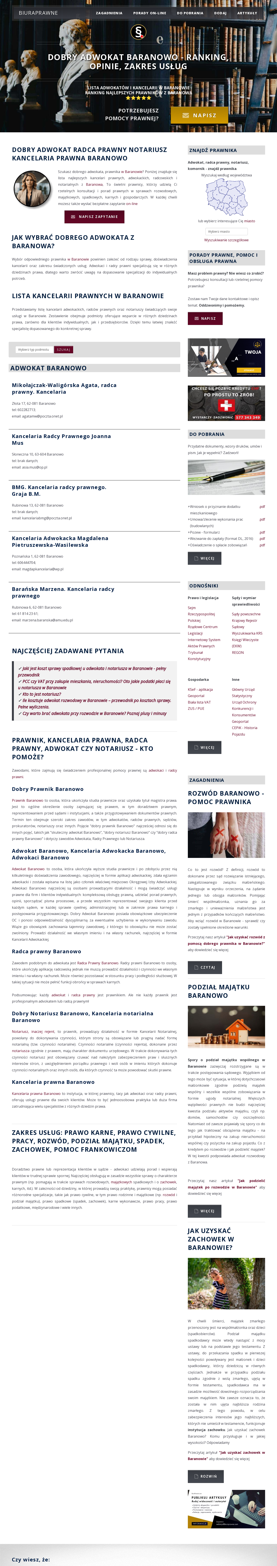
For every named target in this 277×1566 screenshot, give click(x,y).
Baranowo (107, 158)
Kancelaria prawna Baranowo (53, 1081)
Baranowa (94, 184)
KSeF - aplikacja (200, 689)
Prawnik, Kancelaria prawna (66, 740)
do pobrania (190, 13)
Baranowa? (33, 246)
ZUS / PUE (196, 708)
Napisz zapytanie (98, 216)
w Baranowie (131, 171)
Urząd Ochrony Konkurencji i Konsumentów (244, 708)
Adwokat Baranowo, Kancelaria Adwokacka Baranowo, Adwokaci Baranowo (89, 854)
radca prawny (83, 995)
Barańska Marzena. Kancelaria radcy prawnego (63, 592)
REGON (238, 652)
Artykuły (247, 13)
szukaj (63, 349)
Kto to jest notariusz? (42, 694)
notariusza (20, 1050)
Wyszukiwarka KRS (247, 633)
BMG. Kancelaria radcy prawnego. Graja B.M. (59, 490)
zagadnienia (109, 13)
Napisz (205, 115)
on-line (132, 203)
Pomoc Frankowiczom (95, 1149)
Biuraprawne (38, 12)
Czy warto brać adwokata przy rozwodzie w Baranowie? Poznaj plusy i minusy (94, 713)
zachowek (31, 1149)
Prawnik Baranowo (27, 800)
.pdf (262, 506)
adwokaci (156, 770)
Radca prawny (100, 149)
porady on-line (149, 13)
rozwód (52, 1141)
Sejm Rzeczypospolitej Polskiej (201, 614)
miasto (249, 221)
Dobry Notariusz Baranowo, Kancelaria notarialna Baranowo (82, 1017)
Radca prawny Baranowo (46, 951)
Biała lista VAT (199, 702)
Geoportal (196, 695)
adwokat (58, 995)
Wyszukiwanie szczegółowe (226, 240)
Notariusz (148, 149)
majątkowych (121, 1182)
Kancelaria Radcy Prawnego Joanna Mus (61, 439)
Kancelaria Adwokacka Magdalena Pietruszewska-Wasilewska (60, 541)
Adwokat (54, 149)
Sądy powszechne (246, 614)
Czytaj (208, 967)
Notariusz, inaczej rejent (33, 1031)
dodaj (220, 13)
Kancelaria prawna (49, 158)
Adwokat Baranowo (28, 869)
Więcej (208, 558)
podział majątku (102, 1141)
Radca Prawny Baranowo (97, 963)
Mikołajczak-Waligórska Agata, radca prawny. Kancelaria (64, 388)
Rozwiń (209, 1476)
